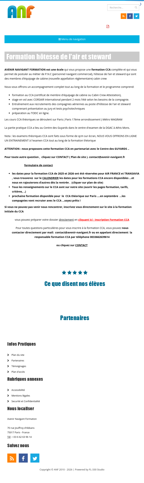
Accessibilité (16, 390)
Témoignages (16, 366)
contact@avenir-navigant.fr (73, 232)
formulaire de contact (38, 165)
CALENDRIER (50, 178)
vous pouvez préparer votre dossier (44, 219)
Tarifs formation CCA (124, 26)
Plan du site (15, 355)
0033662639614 (100, 237)
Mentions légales (18, 395)
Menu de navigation (72, 39)
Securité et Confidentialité (23, 401)
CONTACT (81, 245)
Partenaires (15, 360)
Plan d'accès (16, 371)
